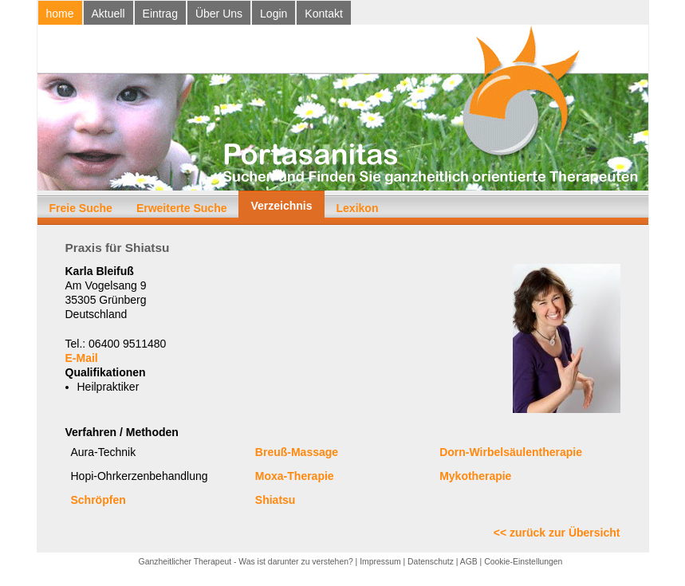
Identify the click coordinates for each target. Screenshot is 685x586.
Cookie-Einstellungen (523, 561)
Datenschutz (430, 561)
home (60, 13)
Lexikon (358, 208)
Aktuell (108, 13)
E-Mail (81, 358)
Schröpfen (98, 500)
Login (273, 13)
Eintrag (160, 13)
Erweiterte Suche (181, 208)
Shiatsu (275, 500)
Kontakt (323, 13)
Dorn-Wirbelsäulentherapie (510, 452)
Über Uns (218, 13)
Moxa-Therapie (294, 476)
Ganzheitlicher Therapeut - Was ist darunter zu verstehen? (246, 561)
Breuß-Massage (296, 452)
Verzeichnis (281, 205)
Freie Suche (80, 208)
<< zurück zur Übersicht (557, 532)
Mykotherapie (475, 476)
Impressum (380, 561)
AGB (469, 561)
